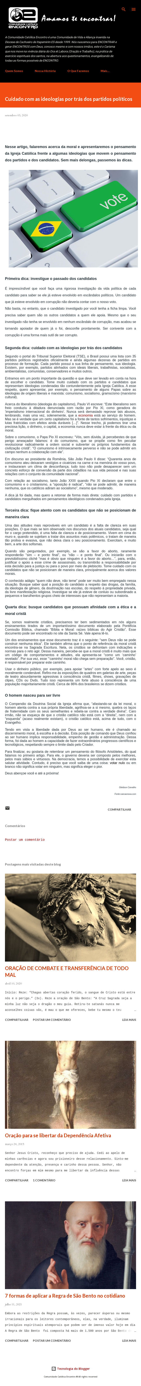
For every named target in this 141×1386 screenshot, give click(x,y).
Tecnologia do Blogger (70, 1369)
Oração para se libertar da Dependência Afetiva (58, 1135)
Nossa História (45, 71)
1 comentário (44, 1180)
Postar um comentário (25, 840)
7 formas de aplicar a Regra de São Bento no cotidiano (65, 1296)
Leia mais (129, 1019)
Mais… (105, 71)
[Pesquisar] (123, 7)
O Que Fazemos (78, 71)
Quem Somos (14, 71)
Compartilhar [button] (119, 809)
